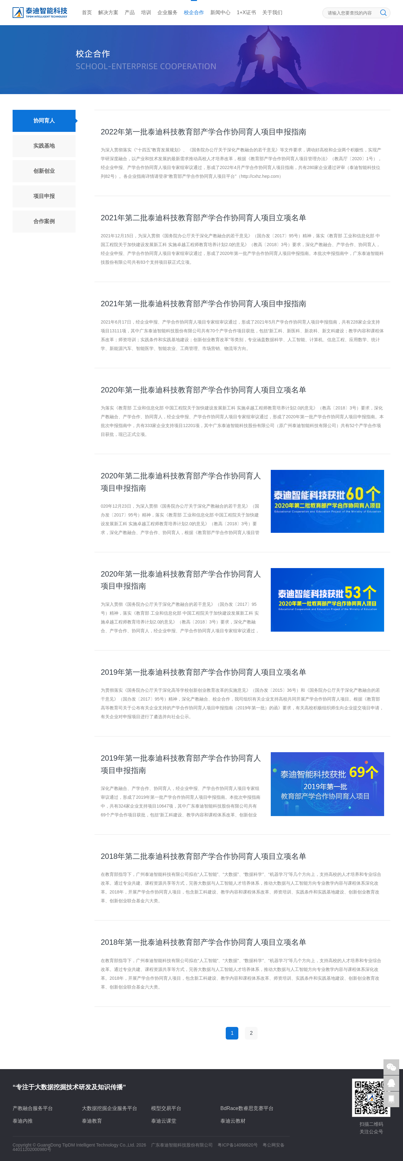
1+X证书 (246, 12)
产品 (130, 12)
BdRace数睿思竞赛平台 (247, 1108)
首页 (87, 12)
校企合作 (194, 12)
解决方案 (108, 12)
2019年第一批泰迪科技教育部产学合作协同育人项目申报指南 (181, 764)
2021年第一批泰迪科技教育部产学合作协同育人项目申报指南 (203, 303)
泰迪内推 (23, 1121)
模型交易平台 (166, 1108)
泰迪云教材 (233, 1121)
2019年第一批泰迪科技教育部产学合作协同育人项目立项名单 (203, 672)
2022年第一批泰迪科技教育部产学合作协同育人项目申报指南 (203, 131)
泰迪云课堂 (163, 1121)
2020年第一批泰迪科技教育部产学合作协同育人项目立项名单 (203, 390)
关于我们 (272, 12)
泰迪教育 (92, 1121)
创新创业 (44, 171)
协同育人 (44, 121)
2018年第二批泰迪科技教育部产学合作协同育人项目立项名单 (203, 856)
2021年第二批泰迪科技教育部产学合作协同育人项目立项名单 (203, 217)
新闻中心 (220, 12)
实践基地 (44, 146)
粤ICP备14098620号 (238, 1144)
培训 (146, 12)
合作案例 (44, 221)
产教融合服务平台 (33, 1108)
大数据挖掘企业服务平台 (109, 1108)
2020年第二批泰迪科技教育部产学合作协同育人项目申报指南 (181, 481)
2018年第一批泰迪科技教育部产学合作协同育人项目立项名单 (203, 942)
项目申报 (44, 196)
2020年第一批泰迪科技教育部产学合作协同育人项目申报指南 (181, 580)
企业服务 (167, 12)
